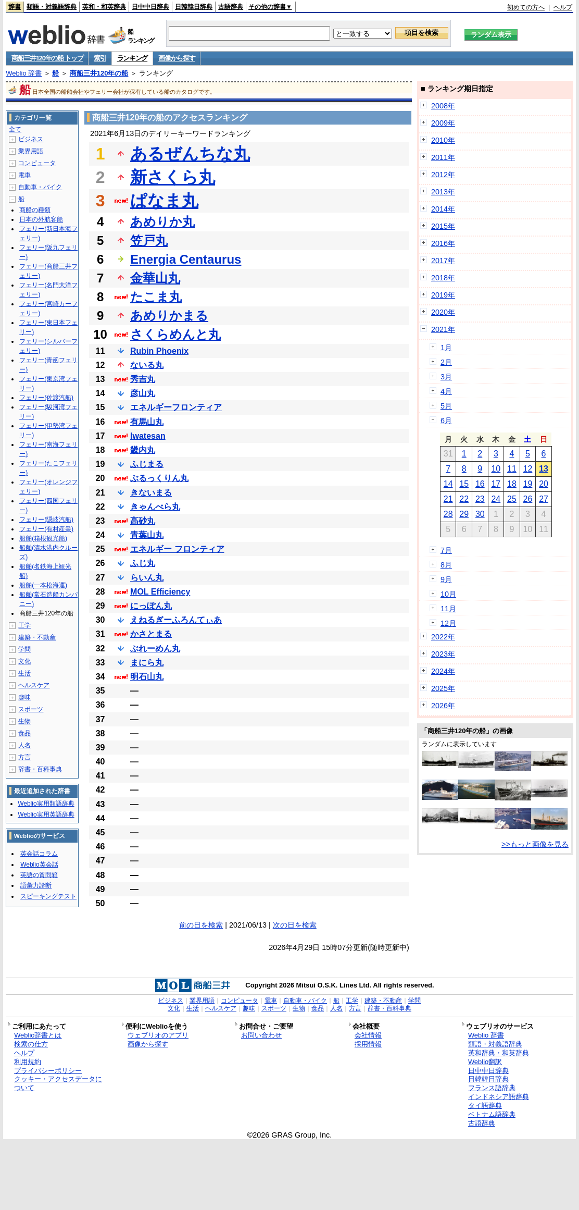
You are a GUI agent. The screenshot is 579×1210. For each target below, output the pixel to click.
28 (448, 514)
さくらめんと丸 (175, 334)
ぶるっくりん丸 (159, 478)
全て (15, 129)
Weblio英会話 (39, 864)
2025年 (443, 688)
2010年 (443, 140)
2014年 (443, 209)
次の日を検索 (295, 925)
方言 (24, 757)
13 (543, 468)
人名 (24, 745)
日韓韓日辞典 (193, 7)
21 (448, 499)
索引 (100, 58)
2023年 (443, 654)
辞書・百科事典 (40, 769)
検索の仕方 (31, 1044)
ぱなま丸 (164, 200)
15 (464, 483)
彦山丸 (142, 393)
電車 (24, 175)
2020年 (443, 312)
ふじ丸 (142, 563)
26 (528, 499)
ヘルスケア (33, 685)
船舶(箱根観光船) (43, 538)
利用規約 (27, 1062)
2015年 (443, 226)
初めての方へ (526, 7)
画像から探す (176, 58)
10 (495, 468)
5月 (446, 406)
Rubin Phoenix (159, 351)
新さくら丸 (172, 177)
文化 (24, 661)
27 (543, 499)
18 (512, 483)
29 (464, 514)
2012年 (443, 174)
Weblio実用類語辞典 (46, 803)
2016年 (443, 243)
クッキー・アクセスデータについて (58, 1083)
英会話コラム (39, 853)
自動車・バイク (40, 187)
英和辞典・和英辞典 (498, 1053)
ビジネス (30, 139)
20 (543, 483)
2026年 (443, 705)
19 (528, 483)
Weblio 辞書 (24, 73)
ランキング (132, 58)
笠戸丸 (149, 240)
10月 (448, 594)
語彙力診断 (36, 885)
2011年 (443, 157)
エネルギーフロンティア (176, 407)
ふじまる (146, 464)
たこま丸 (156, 297)
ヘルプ (562, 7)
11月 (448, 608)
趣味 (24, 697)
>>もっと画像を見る (535, 844)
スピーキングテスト (48, 896)
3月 (446, 377)
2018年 (443, 278)
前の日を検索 (201, 925)
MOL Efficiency (160, 591)
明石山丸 (146, 676)
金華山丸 (155, 278)
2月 (446, 362)
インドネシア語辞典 (498, 1097)
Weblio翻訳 (485, 1062)
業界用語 (30, 151)
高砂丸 (142, 520)
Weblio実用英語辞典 (46, 814)
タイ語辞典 (485, 1105)
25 (512, 499)
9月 (446, 579)
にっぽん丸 (151, 605)
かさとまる (151, 633)
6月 (446, 420)
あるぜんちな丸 (190, 153)
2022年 (443, 637)
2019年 (443, 295)
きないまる (151, 492)
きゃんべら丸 (155, 506)
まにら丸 (146, 662)
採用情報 (368, 1044)
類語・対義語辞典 (52, 7)
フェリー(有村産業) (46, 529)
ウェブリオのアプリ (158, 1035)
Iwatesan (148, 435)
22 (464, 499)
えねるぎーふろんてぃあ (176, 619)
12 (528, 468)
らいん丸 (146, 577)
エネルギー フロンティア (177, 549)
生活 (24, 673)
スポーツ (30, 709)
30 (480, 514)
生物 (24, 721)
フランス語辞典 (491, 1088)
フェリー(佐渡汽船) (46, 397)
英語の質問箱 (39, 875)
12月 (448, 623)
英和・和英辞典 (104, 7)
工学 (24, 625)
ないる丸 (146, 365)
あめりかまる (169, 315)
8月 (446, 565)
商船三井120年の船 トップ (47, 58)
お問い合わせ (261, 1035)
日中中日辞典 (150, 7)
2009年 (443, 123)
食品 (24, 733)
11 (512, 468)
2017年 (443, 260)
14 (448, 483)
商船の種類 (35, 210)
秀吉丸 (142, 379)
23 (480, 499)
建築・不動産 (37, 637)
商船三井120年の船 (99, 73)
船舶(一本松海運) (43, 585)
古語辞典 (230, 7)
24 (495, 499)
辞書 (14, 7)
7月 (446, 550)
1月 (446, 347)
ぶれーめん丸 (155, 648)
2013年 (443, 192)
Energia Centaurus (185, 259)
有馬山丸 (146, 421)
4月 (446, 391)
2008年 (443, 106)
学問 (24, 649)
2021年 (443, 329)
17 (495, 483)
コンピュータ (37, 163)
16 (480, 483)
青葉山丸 (146, 534)
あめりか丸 (162, 222)
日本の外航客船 (41, 219)
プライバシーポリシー (48, 1071)
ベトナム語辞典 (491, 1114)
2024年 (443, 671)
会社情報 (368, 1035)
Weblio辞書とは (37, 1035)
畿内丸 (142, 450)
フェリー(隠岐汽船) (46, 519)
